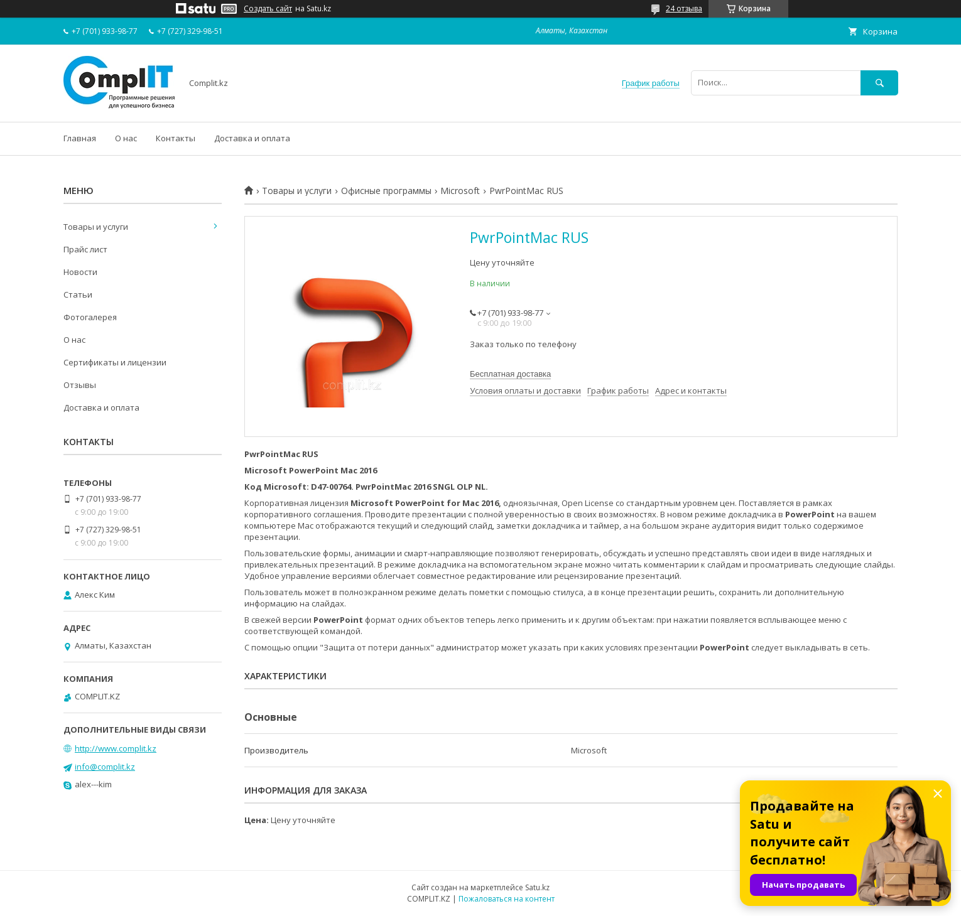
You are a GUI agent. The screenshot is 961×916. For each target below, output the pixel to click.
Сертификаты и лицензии (114, 362)
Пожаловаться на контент (507, 898)
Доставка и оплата (252, 138)
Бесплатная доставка (510, 374)
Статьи (77, 294)
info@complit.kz (105, 767)
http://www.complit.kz (115, 748)
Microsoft (460, 191)
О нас (126, 138)
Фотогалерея (90, 317)
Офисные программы (386, 191)
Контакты (175, 138)
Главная (79, 138)
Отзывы (79, 385)
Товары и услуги (297, 191)
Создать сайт (268, 8)
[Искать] (879, 82)
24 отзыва (684, 8)
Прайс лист (85, 249)
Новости (80, 271)
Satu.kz (537, 887)
